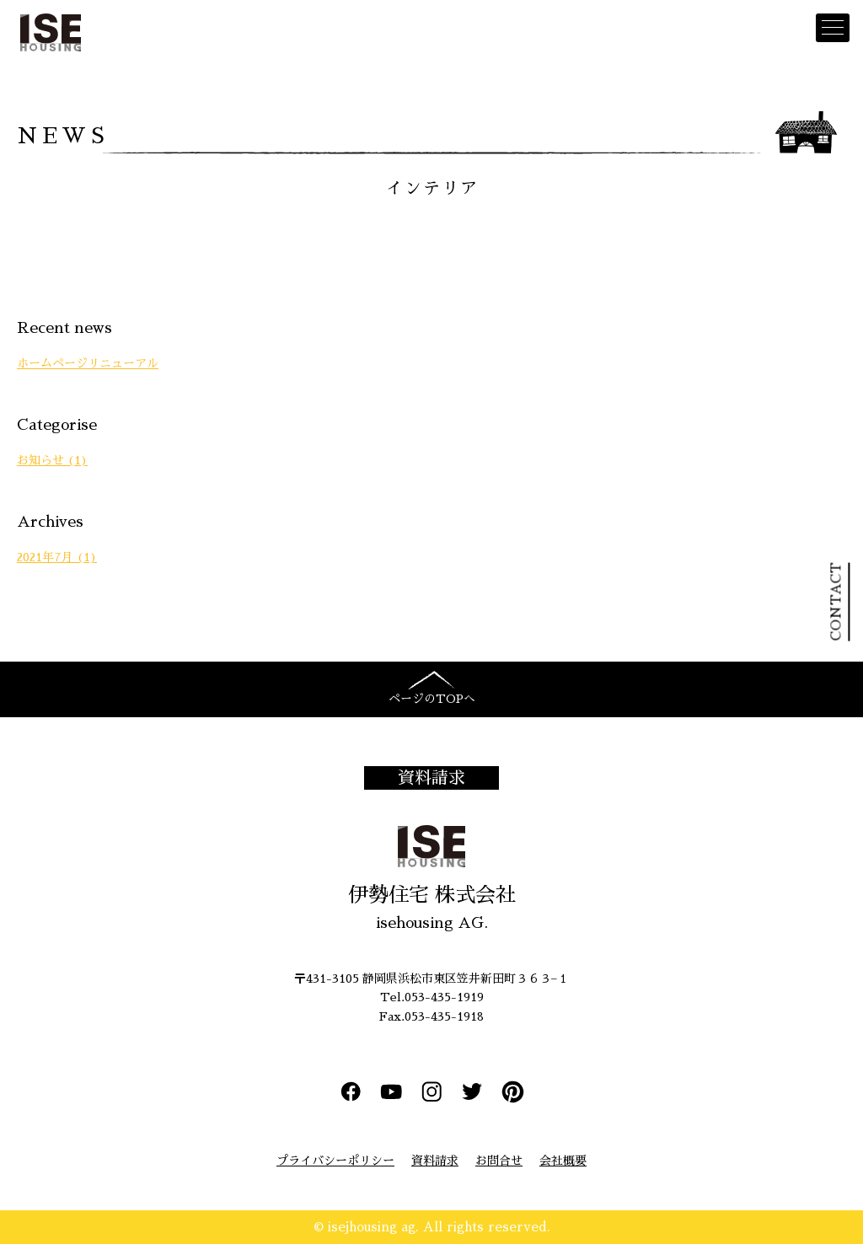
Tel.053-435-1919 (432, 997)
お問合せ (499, 1160)
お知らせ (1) (52, 460)
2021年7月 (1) (57, 557)
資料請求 (431, 777)
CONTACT (836, 602)
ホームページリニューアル (87, 363)
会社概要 (563, 1160)
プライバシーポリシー (335, 1160)
